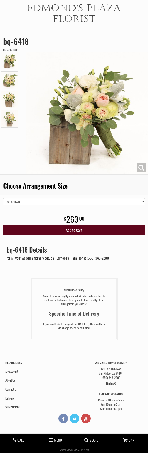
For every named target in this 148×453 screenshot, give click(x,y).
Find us (111, 383)
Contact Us (11, 389)
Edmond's (74, 13)
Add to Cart (74, 230)
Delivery (9, 398)
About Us (10, 380)
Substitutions (12, 407)
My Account (11, 371)
